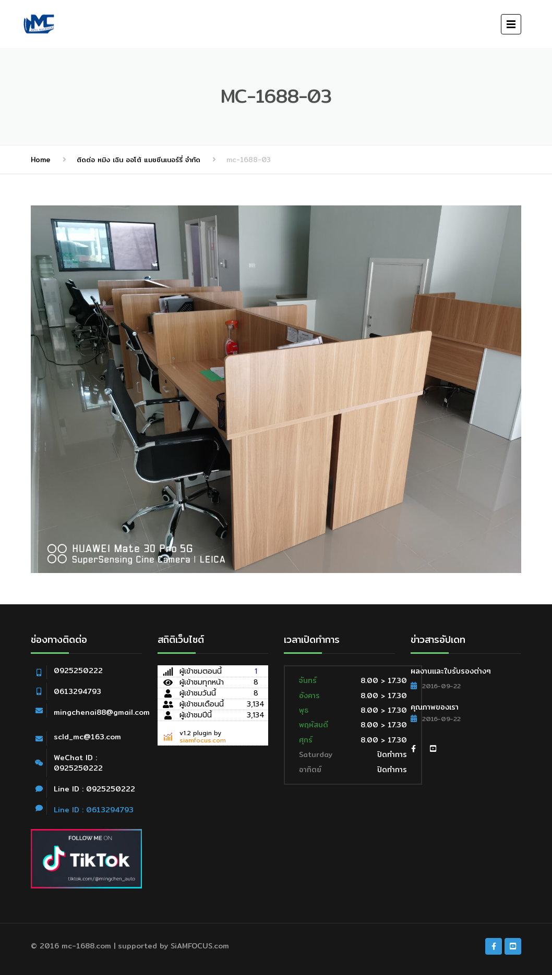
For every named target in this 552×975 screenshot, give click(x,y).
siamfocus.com (202, 740)
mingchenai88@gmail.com (102, 712)
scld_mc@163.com (87, 736)
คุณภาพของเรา (435, 707)
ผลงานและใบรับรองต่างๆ (451, 671)
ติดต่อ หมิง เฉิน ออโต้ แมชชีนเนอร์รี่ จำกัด (138, 159)
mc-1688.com (86, 946)
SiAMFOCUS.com (200, 946)
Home (41, 159)
